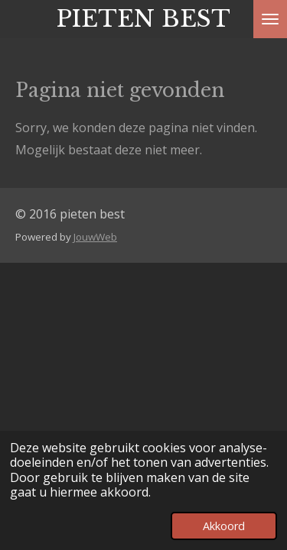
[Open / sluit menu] (270, 19)
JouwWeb (95, 237)
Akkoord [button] (224, 526)
